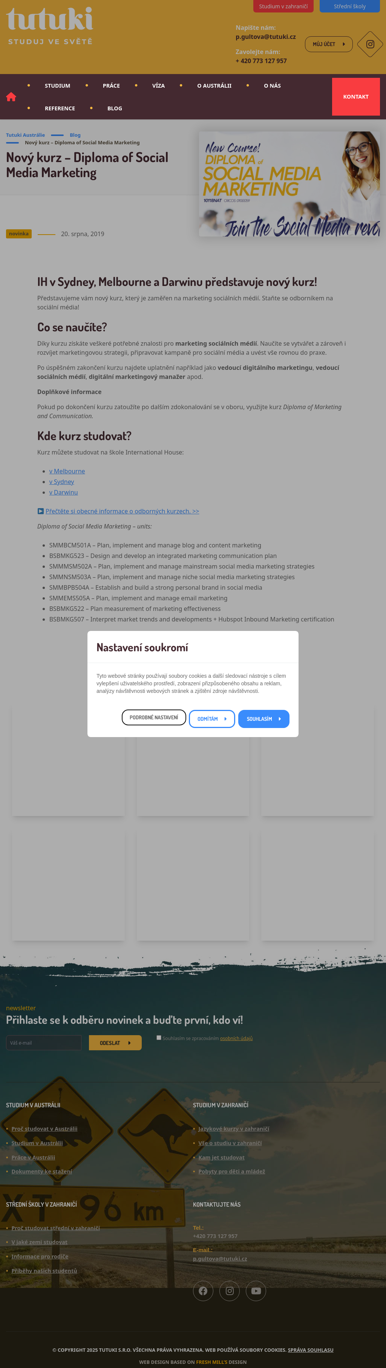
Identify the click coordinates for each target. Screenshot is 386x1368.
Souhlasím (259, 719)
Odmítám (208, 719)
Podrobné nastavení (154, 717)
